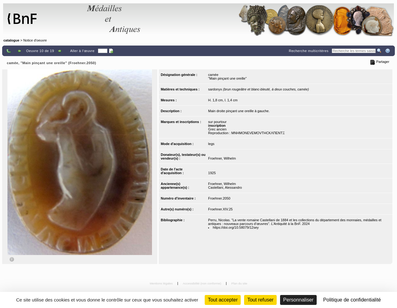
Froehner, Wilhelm (222, 158)
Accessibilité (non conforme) (202, 283)
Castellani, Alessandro (225, 187)
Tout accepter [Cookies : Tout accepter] (223, 299)
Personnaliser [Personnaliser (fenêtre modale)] (298, 299)
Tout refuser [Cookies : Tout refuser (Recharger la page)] (260, 299)
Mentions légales (162, 283)
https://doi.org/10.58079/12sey (236, 227)
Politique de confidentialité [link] (352, 299)
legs (211, 144)
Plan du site (239, 283)
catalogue (11, 40)
